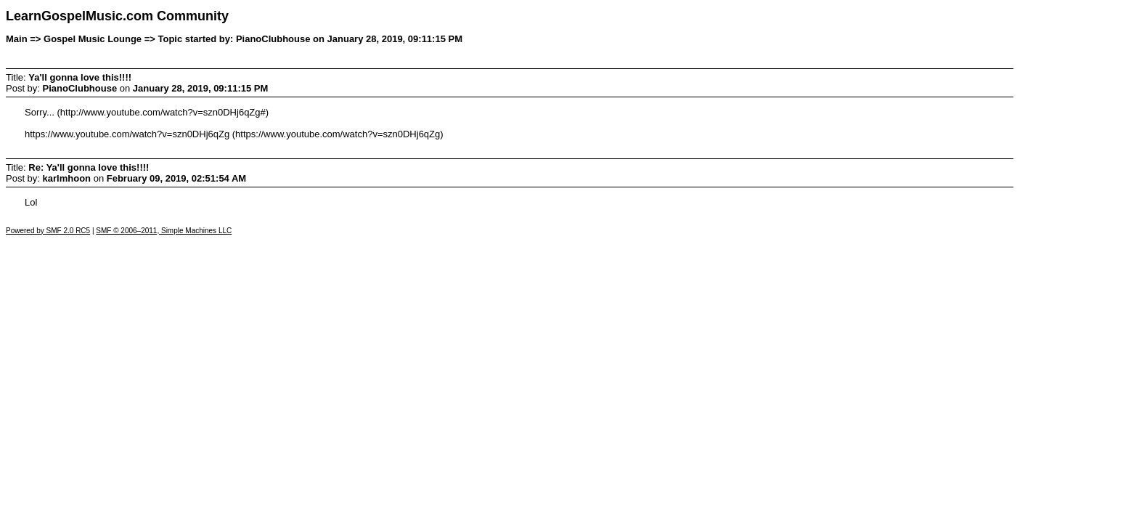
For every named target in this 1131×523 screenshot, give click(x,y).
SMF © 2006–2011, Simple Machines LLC (164, 231)
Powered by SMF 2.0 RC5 (48, 231)
